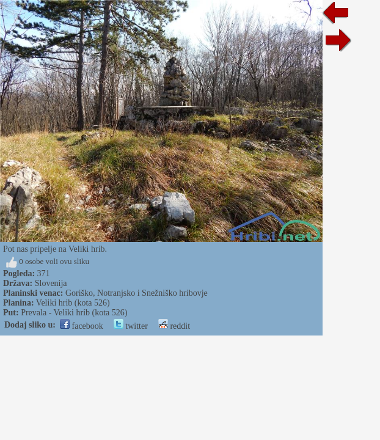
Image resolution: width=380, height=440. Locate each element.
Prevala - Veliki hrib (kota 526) (74, 312)
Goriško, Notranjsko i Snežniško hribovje (136, 293)
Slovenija (51, 283)
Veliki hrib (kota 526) (73, 302)
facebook (81, 326)
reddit (174, 326)
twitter (131, 326)
